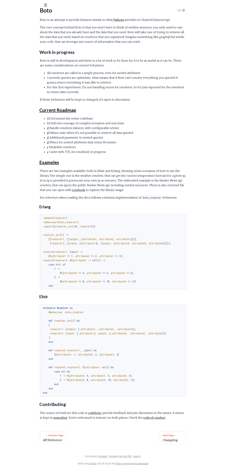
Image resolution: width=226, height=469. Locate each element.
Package (129, 456)
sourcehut (87, 417)
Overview (9, 40)
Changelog (9, 65)
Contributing (13, 59)
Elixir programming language (158, 463)
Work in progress (16, 46)
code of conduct (181, 417)
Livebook (105, 190)
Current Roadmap (17, 50)
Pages (7, 24)
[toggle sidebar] (48, 5)
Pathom (145, 20)
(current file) (151, 456)
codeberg (121, 413)
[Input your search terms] (26, 5)
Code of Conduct (13, 70)
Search (163, 456)
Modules (21, 24)
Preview (139, 456)
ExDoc (120, 463)
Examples (11, 54)
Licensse (8, 74)
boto (8, 14)
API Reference (11, 35)
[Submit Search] (5, 5)
